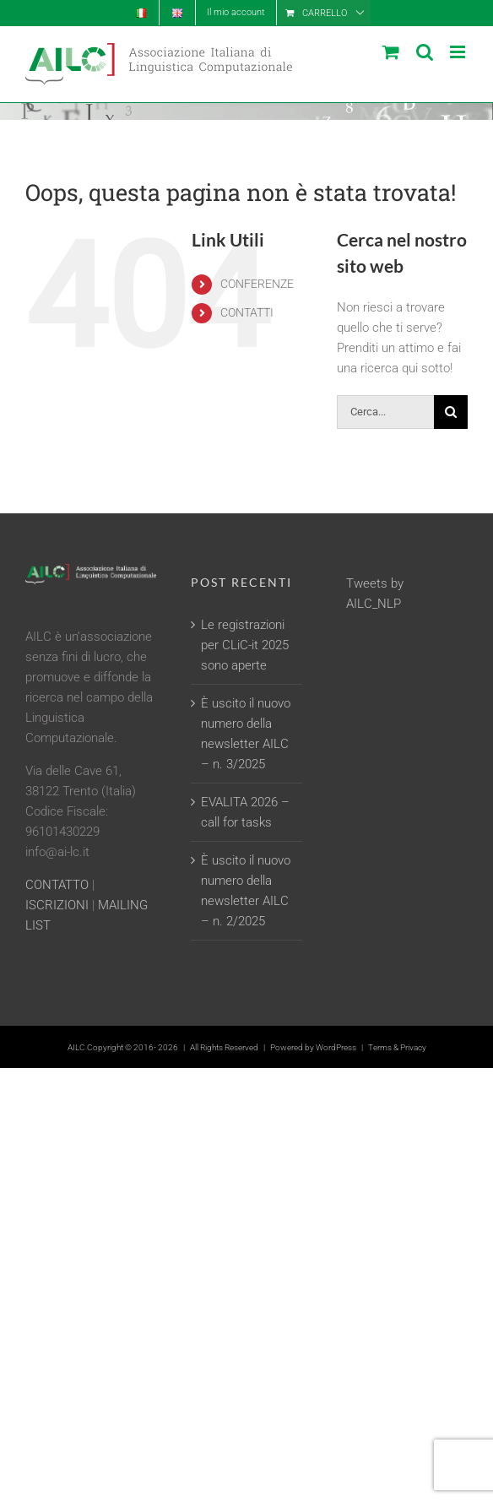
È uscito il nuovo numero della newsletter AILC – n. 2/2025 (245, 891)
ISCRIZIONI (57, 905)
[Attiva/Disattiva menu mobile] (459, 52)
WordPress (336, 1047)
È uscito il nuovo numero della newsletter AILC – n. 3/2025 (245, 734)
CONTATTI (247, 312)
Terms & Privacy (397, 1047)
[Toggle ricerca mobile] (424, 52)
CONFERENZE (257, 283)
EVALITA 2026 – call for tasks (245, 812)
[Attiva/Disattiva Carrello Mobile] (390, 52)
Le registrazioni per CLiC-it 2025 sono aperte (245, 645)
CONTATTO (57, 884)
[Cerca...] (385, 412)
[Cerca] (451, 412)
